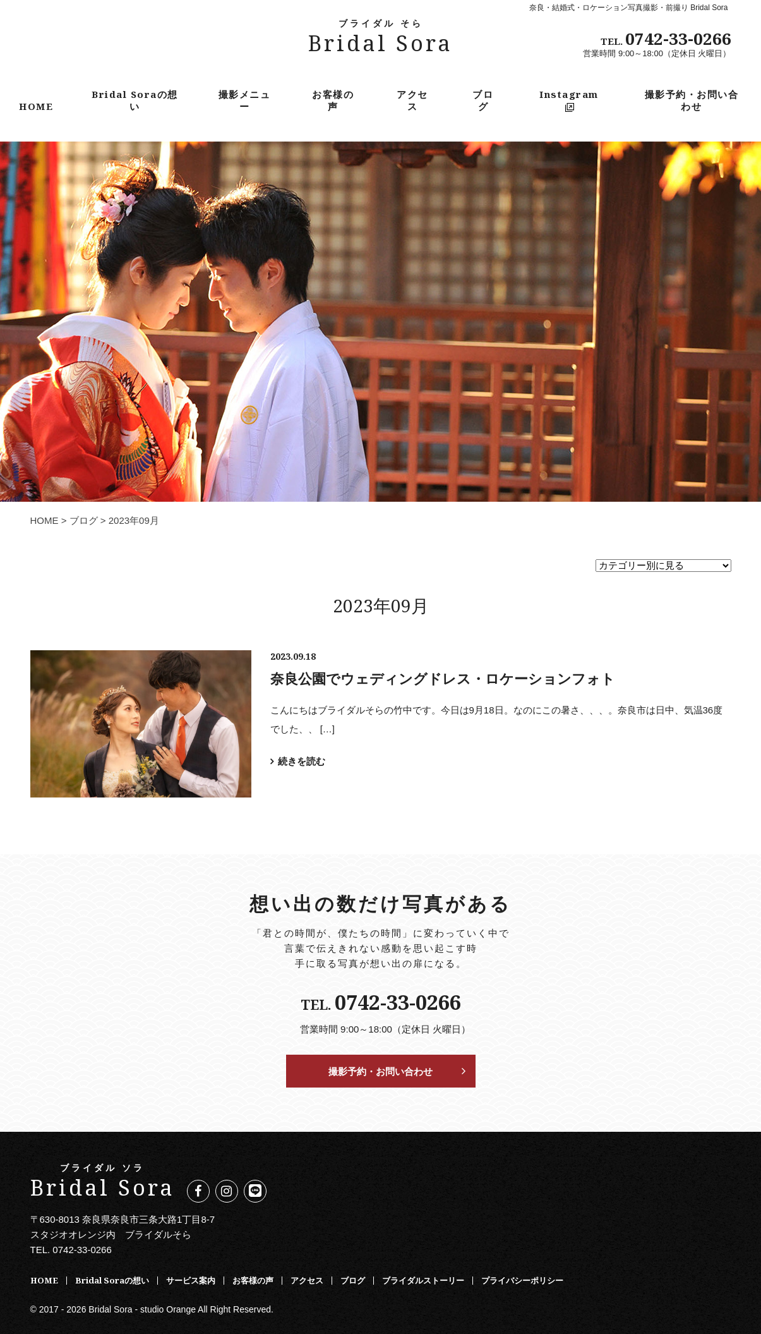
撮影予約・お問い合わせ (692, 100)
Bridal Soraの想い (135, 100)
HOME (36, 106)
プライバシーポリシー (522, 1280)
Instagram (569, 99)
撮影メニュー (245, 100)
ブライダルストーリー (423, 1280)
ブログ (482, 100)
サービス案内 (190, 1280)
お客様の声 (333, 100)
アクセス (412, 100)
